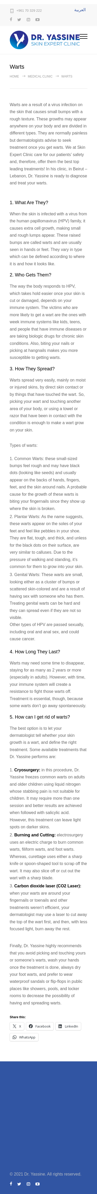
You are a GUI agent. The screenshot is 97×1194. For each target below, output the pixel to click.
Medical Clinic (40, 76)
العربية (80, 10)
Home (14, 76)
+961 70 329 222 (29, 10)
